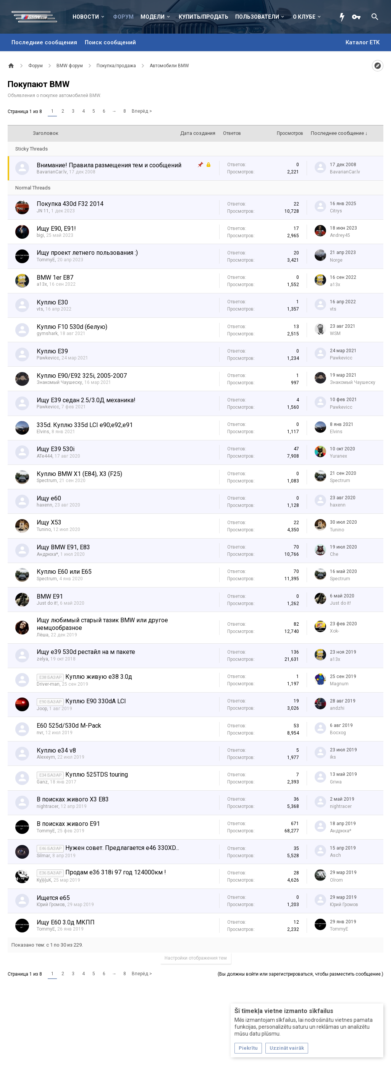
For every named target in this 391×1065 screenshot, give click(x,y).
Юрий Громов (51, 904)
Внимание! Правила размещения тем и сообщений (109, 165)
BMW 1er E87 (55, 277)
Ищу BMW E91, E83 (63, 547)
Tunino (44, 529)
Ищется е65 (53, 898)
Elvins (43, 431)
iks (333, 757)
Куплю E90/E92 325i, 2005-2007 (82, 375)
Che (334, 554)
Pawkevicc (48, 358)
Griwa (336, 782)
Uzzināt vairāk (287, 1048)
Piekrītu (248, 1048)
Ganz (42, 782)
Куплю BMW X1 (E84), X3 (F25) (79, 473)
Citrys (336, 211)
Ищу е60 (49, 498)
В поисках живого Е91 (68, 823)
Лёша (42, 635)
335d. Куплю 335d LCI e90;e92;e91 (85, 425)
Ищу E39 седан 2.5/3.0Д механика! (86, 400)
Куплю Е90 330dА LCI (95, 701)
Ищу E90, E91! (56, 228)
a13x (42, 284)
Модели (153, 17)
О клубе (304, 17)
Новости (86, 17)
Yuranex (338, 456)
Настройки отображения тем (196, 958)
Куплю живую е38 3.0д (98, 676)
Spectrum (47, 480)
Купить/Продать (203, 17)
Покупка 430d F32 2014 (70, 203)
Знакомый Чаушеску (59, 382)
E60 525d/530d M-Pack (69, 725)
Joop (42, 708)
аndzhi (337, 708)
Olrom (336, 880)
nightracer (47, 806)
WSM (335, 333)
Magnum (339, 683)
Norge (336, 260)
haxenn (44, 505)
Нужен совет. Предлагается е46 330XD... (122, 847)
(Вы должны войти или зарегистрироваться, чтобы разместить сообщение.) (300, 974)
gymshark (47, 333)
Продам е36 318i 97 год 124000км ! (115, 872)
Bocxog (338, 732)
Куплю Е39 (52, 351)
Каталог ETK (363, 42)
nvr (40, 732)
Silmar (43, 855)
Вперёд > (142, 111)
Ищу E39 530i (55, 449)
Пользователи (257, 17)
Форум (123, 17)
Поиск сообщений (110, 42)
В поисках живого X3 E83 (73, 799)
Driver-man (48, 684)
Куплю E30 (52, 302)
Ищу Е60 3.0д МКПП (66, 922)
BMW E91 (50, 596)
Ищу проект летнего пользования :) (87, 252)
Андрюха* (47, 554)
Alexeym (46, 757)
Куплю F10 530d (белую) (72, 326)
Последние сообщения (44, 42)
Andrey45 (340, 235)
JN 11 (43, 211)
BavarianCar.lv (52, 172)
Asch (335, 855)
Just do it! (47, 603)
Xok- (334, 631)
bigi (40, 235)
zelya (42, 659)
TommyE (46, 259)
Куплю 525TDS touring (96, 774)
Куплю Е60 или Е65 (64, 571)
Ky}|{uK (44, 880)
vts (40, 309)
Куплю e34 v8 (56, 750)
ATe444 (44, 456)
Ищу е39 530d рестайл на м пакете (86, 652)
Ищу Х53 (49, 522)
